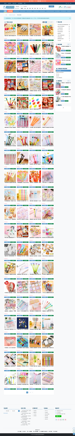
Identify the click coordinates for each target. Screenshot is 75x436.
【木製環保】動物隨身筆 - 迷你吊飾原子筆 (35, 352)
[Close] (70, 18)
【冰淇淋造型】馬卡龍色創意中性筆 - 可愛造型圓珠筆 (22, 389)
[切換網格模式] (46, 22)
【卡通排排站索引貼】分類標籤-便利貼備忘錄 (48, 389)
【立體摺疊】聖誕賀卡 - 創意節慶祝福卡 (48, 91)
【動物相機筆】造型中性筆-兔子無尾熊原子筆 (35, 147)
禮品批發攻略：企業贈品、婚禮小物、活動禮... (26, 422)
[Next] (32, 398)
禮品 (27, 8)
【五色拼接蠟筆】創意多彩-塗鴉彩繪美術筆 (22, 352)
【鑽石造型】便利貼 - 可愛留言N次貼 (48, 352)
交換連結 (34, 415)
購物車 (63, 50)
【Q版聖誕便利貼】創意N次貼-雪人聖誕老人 (22, 110)
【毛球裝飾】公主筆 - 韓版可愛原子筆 (10, 352)
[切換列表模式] (47, 22)
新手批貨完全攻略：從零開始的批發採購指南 (26, 411)
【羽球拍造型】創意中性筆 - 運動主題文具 (35, 333)
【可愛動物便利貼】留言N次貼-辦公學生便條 (35, 296)
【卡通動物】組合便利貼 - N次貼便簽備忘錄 (22, 73)
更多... (69, 44)
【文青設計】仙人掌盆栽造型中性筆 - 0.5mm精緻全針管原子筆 (10, 389)
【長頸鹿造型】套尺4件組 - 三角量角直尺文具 (22, 259)
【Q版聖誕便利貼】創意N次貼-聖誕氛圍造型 (10, 91)
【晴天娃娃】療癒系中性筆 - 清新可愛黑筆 (48, 370)
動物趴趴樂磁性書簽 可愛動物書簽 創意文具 (22, 91)
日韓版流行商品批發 (50, 11)
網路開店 (22, 8)
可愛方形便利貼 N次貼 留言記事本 (22, 240)
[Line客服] (63, 420)
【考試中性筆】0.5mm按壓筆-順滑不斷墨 (48, 184)
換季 (32, 8)
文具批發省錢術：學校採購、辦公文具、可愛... (25, 424)
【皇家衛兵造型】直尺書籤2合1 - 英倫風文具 (35, 54)
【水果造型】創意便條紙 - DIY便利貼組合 (66, 46)
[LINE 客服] (74, 431)
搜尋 (51, 6)
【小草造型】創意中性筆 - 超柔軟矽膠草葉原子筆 (35, 370)
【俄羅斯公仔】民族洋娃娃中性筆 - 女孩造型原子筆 (48, 333)
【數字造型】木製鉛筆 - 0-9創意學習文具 (10, 73)
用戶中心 (46, 410)
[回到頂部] (74, 434)
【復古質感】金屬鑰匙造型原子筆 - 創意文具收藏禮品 (48, 277)
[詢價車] (60, 7)
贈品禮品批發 (16, 11)
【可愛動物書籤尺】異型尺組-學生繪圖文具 (22, 184)
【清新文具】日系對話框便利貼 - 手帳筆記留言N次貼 (10, 259)
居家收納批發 (42, 11)
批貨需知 (9, 3)
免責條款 (34, 410)
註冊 (70, 3)
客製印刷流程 (22, 11)
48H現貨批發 (63, 11)
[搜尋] (19, 411)
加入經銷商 (57, 11)
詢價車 (68, 50)
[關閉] (73, 1)
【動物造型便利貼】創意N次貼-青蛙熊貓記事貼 (10, 54)
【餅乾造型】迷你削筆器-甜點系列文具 (48, 203)
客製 (25, 8)
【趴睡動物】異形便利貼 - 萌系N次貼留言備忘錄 (35, 91)
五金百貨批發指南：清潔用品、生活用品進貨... (26, 419)
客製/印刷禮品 (29, 11)
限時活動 (10, 11)
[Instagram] (58, 420)
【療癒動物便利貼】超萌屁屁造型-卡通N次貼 (10, 370)
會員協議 (46, 417)
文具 (45, 8)
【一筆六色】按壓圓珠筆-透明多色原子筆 (48, 296)
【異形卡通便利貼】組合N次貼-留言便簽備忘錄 (22, 296)
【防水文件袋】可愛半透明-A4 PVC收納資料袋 (10, 333)
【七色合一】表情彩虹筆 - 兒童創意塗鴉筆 (10, 110)
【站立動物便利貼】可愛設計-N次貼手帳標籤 (10, 203)
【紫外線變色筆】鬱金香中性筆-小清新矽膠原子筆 (35, 277)
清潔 (42, 8)
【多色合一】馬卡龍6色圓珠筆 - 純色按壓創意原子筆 (66, 53)
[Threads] (61, 420)
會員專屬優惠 (20, 3)
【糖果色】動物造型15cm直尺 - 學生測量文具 (22, 54)
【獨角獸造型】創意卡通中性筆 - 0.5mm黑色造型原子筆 (22, 277)
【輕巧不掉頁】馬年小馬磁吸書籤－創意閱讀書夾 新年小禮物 (48, 110)
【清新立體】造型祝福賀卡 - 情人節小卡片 (35, 203)
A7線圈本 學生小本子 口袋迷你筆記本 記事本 (22, 333)
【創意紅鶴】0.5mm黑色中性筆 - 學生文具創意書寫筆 (35, 389)
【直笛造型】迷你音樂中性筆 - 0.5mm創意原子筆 (22, 203)
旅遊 (35, 8)
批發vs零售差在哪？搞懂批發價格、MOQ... (26, 414)
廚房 (37, 8)
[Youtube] (65, 420)
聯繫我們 (34, 412)
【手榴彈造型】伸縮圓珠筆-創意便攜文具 (10, 277)
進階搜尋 (69, 11)
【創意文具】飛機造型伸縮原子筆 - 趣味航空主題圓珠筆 (35, 110)
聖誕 (30, 8)
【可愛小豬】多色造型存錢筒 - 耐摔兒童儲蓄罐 (66, 60)
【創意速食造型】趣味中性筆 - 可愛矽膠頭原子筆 (22, 147)
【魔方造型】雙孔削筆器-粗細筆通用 (48, 240)
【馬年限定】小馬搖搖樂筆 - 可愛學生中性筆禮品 (35, 184)
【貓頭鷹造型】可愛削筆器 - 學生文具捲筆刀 (22, 370)
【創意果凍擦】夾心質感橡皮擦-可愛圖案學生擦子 (35, 240)
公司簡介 (34, 414)
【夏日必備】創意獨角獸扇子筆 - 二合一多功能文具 (10, 240)
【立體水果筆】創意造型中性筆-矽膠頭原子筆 (10, 184)
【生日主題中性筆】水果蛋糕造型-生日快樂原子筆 (48, 147)
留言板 (5, 3)
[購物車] (67, 7)
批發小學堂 (14, 3)
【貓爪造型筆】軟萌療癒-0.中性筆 (22, 166)
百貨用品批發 (35, 11)
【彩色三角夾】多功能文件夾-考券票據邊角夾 (48, 166)
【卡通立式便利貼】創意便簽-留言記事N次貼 (48, 259)
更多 (25, 3)
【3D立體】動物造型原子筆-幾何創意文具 (66, 96)
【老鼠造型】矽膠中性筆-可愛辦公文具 (35, 166)
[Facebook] (56, 420)
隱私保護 (46, 415)
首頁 (5, 11)
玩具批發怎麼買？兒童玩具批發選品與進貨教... (26, 416)
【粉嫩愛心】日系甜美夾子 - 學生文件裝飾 (35, 73)
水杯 (40, 8)
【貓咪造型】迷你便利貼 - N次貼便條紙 (35, 259)
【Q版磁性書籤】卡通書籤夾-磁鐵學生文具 (48, 73)
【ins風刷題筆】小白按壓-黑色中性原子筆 (10, 166)
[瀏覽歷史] (74, 428)
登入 (68, 3)
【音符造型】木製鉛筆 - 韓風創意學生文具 (48, 54)
